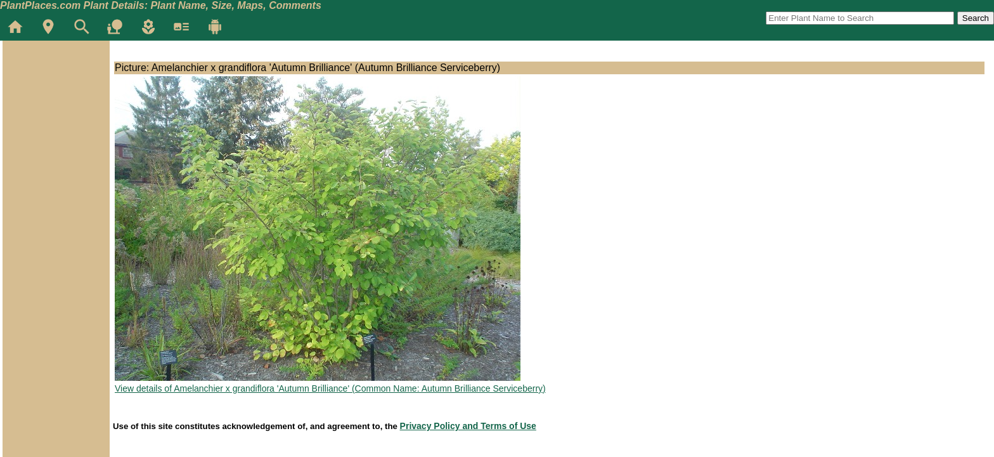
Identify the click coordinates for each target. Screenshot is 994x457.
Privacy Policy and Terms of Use (468, 426)
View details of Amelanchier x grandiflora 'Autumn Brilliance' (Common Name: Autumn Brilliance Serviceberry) (330, 388)
